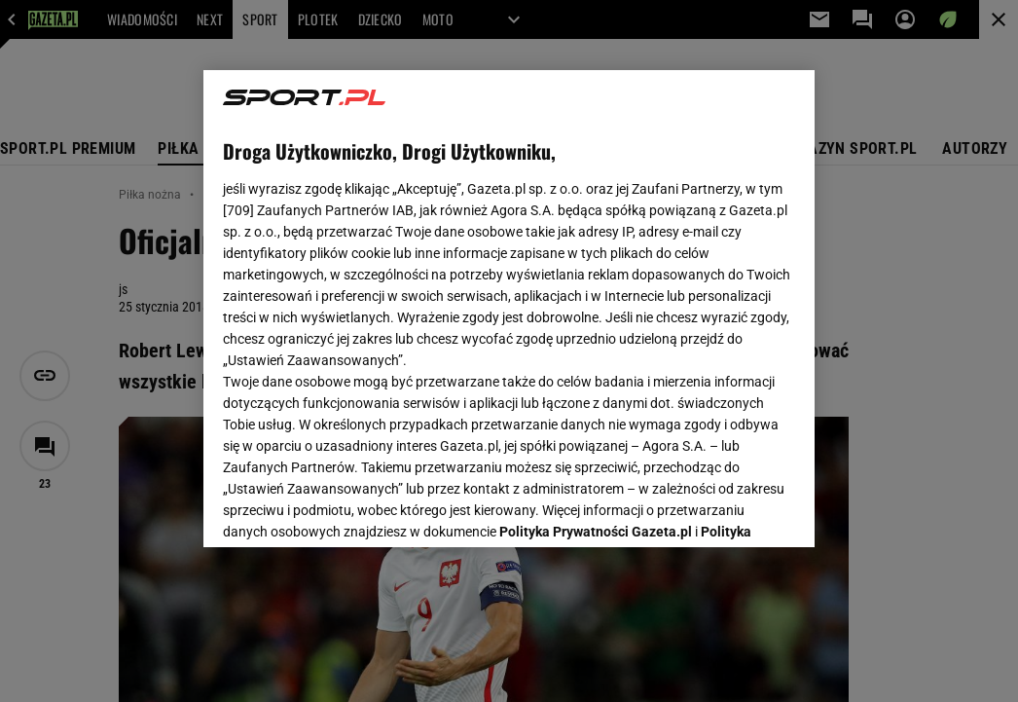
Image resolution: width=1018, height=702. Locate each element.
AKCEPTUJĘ (729, 509)
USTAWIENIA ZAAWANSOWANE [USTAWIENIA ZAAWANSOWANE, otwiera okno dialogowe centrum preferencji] (351, 508)
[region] (509, 308)
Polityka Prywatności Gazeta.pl (595, 300)
